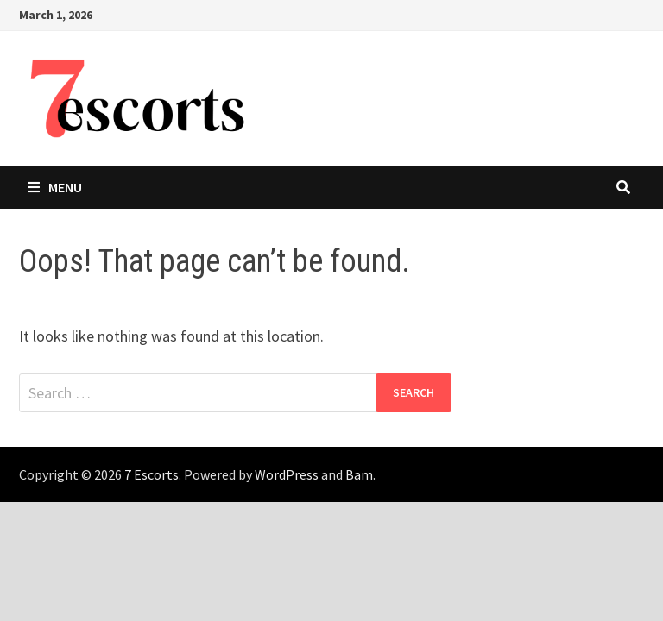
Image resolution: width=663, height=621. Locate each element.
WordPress (287, 474)
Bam (359, 474)
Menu (55, 187)
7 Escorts (151, 474)
